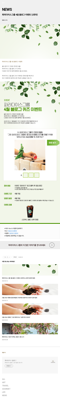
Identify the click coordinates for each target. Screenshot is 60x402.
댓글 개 (3, 352)
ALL (3, 379)
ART (3, 382)
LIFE (3, 392)
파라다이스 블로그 (10, 360)
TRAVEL (5, 386)
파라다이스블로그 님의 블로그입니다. (14, 362)
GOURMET (6, 389)
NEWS (7, 9)
